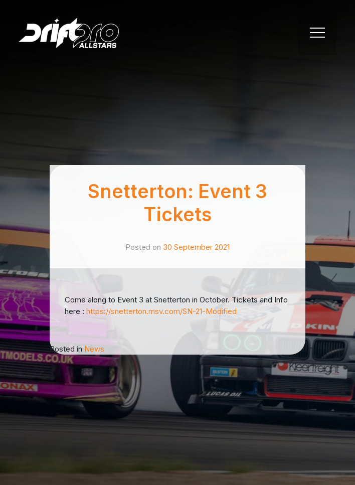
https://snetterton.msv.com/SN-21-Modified (161, 311)
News (94, 349)
